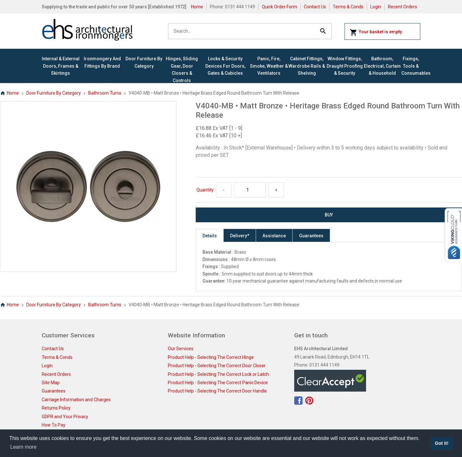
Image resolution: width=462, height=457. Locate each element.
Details (209, 235)
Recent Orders (402, 6)
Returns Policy (56, 407)
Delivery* (239, 235)
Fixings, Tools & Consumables (410, 66)
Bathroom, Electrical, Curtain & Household (382, 66)
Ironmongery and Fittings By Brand (102, 62)
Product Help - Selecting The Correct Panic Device (218, 382)
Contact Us (315, 6)
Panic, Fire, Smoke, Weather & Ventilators (269, 66)
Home (197, 6)
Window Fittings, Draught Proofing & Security (345, 66)
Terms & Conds (348, 6)
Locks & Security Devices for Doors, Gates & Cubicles (225, 66)
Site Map (51, 382)
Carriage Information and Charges (76, 399)
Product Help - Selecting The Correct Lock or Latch (218, 374)
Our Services (180, 348)
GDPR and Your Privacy (65, 416)
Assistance (274, 235)
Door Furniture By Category (143, 62)
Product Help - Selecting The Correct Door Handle (217, 391)
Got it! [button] (441, 443)
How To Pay (53, 424)
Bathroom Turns (104, 93)
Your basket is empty (376, 32)
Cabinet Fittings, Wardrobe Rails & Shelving (306, 66)
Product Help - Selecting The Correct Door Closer (217, 365)
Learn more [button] (23, 447)
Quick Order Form (279, 6)
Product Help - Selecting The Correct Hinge (211, 357)
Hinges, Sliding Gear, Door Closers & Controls (182, 69)
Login (375, 6)
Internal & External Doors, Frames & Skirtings (61, 66)
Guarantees (311, 235)
